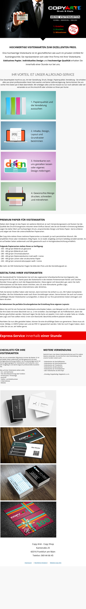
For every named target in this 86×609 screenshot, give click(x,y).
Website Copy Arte (55, 563)
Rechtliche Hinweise (41, 563)
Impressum (28, 563)
